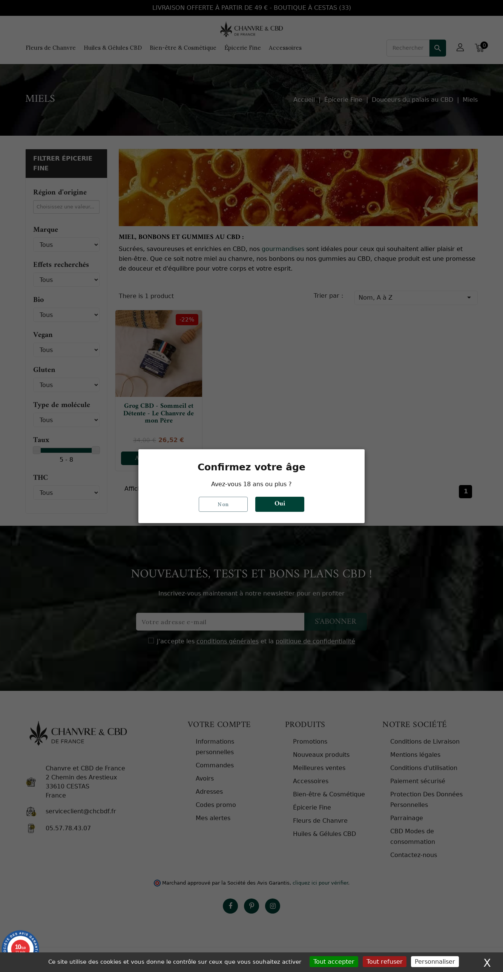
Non (223, 504)
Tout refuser (385, 961)
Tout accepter (333, 961)
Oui (279, 504)
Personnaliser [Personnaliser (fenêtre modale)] (435, 961)
